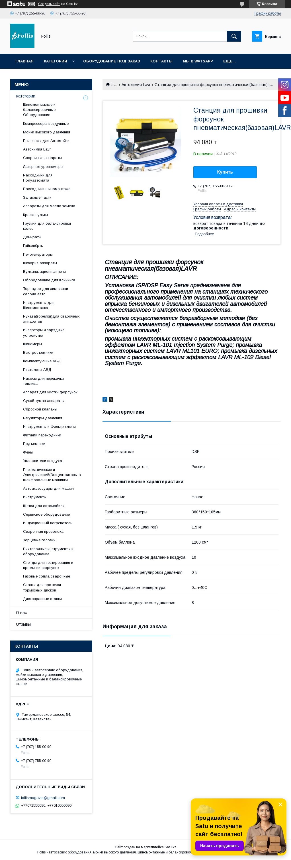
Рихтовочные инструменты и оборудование (48, 551)
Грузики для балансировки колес (47, 226)
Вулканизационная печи (44, 271)
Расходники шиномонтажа (47, 189)
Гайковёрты (33, 245)
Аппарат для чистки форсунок (50, 392)
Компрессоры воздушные (46, 123)
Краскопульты (35, 215)
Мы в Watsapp (198, 61)
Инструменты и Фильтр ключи (49, 426)
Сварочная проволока (43, 531)
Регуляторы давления (42, 418)
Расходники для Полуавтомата (37, 177)
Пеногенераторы (38, 254)
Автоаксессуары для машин (48, 488)
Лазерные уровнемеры (43, 166)
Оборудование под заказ (111, 61)
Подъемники (34, 444)
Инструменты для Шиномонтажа (38, 305)
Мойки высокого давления (46, 132)
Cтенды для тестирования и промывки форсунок (48, 565)
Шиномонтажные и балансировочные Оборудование (39, 109)
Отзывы (23, 624)
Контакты (161, 61)
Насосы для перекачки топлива (43, 381)
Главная (24, 61)
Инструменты (34, 497)
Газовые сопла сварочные (46, 576)
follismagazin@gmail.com (43, 797)
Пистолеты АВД (37, 369)
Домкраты (32, 237)
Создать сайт (49, 4)
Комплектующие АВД (42, 361)
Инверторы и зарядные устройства (43, 332)
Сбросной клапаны (40, 409)
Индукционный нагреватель (47, 523)
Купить (225, 172)
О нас (21, 612)
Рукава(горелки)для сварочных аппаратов (51, 319)
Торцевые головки (39, 540)
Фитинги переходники (42, 435)
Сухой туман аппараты (43, 401)
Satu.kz (170, 847)
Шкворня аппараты (40, 263)
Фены (28, 452)
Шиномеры (32, 344)
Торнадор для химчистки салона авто (45, 291)
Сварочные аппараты (42, 158)
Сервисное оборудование (46, 514)
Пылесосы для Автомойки (46, 141)
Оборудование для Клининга (49, 280)
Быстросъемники (38, 352)
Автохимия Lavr (136, 84)
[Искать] (234, 36)
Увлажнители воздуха (42, 461)
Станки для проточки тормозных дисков (42, 587)
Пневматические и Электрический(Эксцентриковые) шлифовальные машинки (52, 474)
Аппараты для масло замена (49, 206)
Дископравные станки (42, 599)
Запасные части (37, 197)
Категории (55, 61)
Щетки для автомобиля (44, 506)
